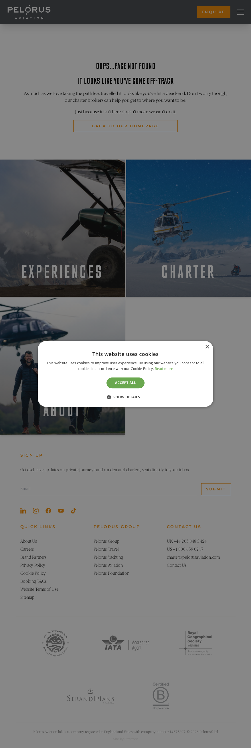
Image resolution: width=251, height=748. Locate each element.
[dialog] (126, 374)
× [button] (207, 347)
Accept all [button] (125, 382)
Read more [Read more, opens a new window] (164, 369)
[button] (125, 397)
